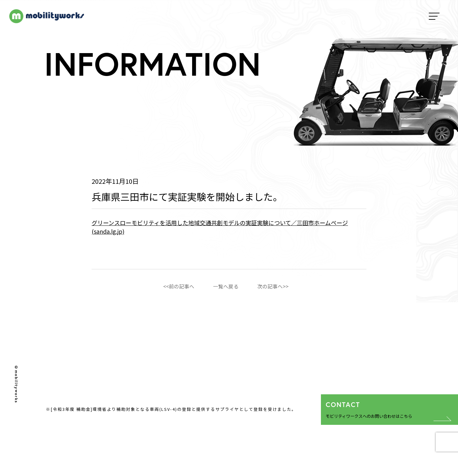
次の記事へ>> (272, 286)
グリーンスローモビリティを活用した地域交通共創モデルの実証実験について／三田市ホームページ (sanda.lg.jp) (220, 226)
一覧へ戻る (226, 286)
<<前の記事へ (178, 286)
